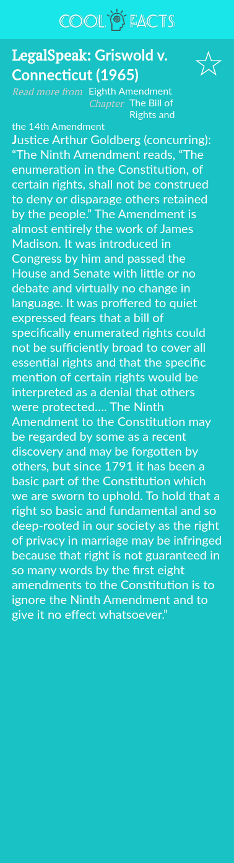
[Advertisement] (117, 744)
